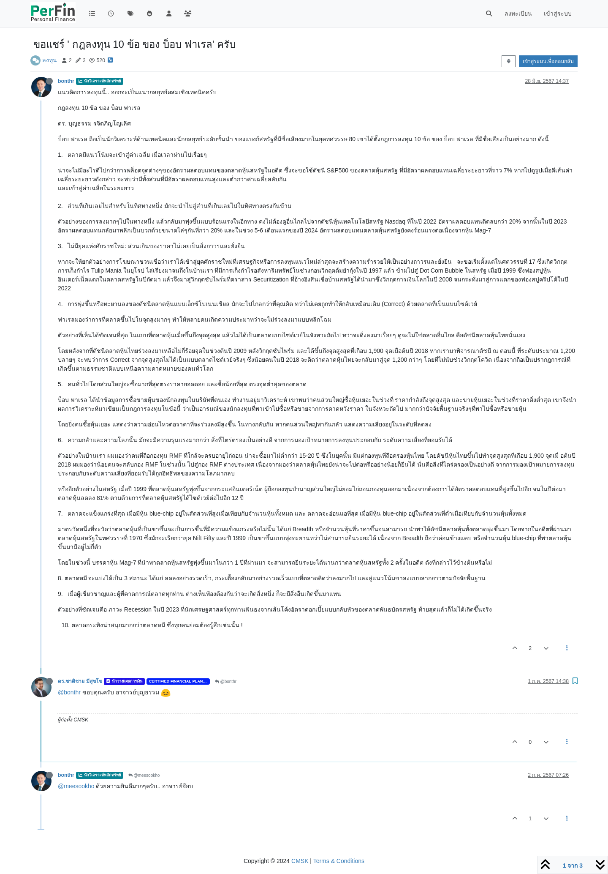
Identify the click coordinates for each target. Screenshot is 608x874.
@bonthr (225, 681)
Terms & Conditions (338, 861)
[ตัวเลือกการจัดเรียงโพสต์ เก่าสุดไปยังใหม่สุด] (509, 61)
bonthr (66, 81)
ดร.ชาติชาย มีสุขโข (80, 681)
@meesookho (144, 775)
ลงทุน (49, 60)
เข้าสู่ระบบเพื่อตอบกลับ (548, 61)
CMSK (299, 861)
